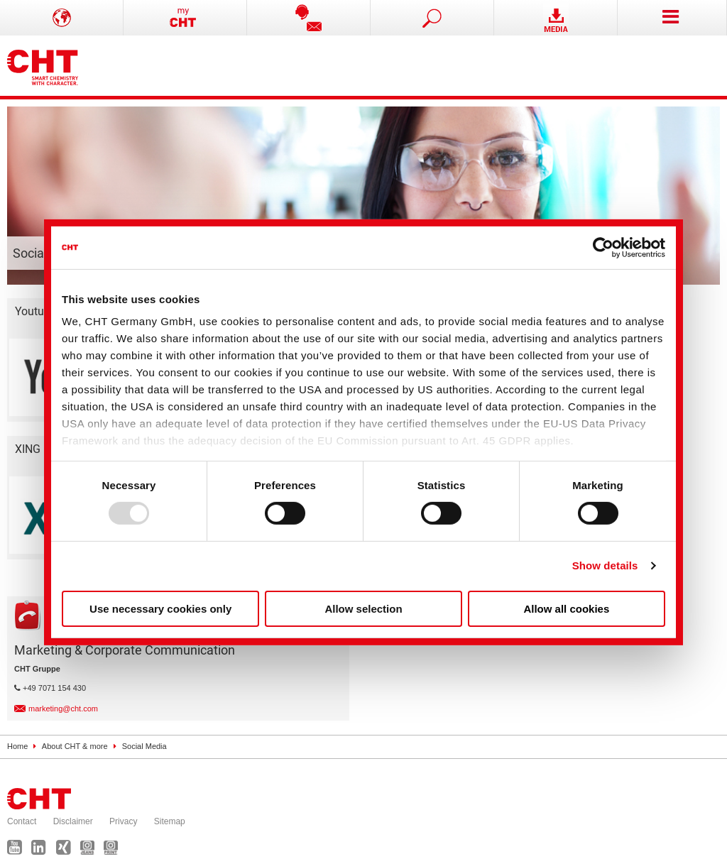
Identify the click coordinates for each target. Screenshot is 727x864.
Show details (605, 565)
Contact (21, 821)
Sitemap (169, 821)
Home (17, 746)
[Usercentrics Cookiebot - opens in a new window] (603, 247)
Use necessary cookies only (160, 609)
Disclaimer (73, 821)
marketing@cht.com (63, 708)
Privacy (123, 821)
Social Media (144, 746)
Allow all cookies (566, 609)
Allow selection (363, 609)
